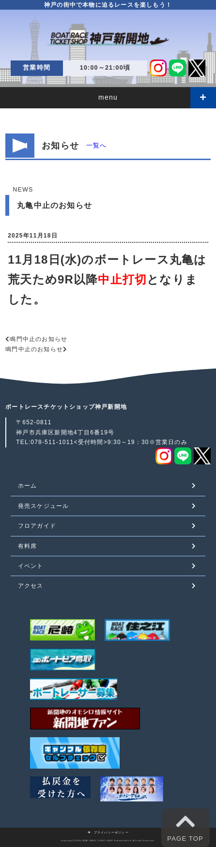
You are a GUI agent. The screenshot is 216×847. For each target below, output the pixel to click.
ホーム (27, 485)
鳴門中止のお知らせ (38, 339)
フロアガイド (37, 525)
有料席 (27, 546)
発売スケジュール (43, 506)
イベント (31, 566)
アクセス (31, 585)
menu (108, 97)
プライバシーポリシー (108, 832)
